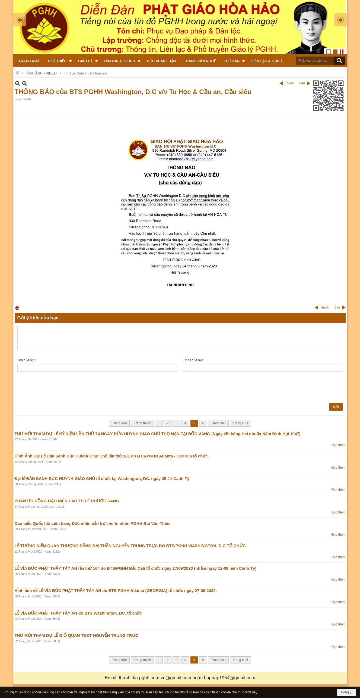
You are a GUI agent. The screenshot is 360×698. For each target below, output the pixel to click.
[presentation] (58, 387)
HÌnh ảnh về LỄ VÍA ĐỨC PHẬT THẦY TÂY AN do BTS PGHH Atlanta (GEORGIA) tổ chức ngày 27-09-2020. (116, 590)
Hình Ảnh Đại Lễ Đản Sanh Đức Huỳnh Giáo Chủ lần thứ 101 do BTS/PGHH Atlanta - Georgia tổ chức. (112, 456)
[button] (59, 61)
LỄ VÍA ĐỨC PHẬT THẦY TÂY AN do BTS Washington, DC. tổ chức (78, 613)
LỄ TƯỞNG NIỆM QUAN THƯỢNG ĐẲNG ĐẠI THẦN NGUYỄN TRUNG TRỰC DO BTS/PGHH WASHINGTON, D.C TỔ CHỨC (130, 545)
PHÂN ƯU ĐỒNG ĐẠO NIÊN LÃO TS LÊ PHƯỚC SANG (67, 500)
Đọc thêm (339, 445)
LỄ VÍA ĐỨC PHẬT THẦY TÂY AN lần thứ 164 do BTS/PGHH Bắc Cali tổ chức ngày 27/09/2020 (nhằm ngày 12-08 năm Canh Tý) (136, 568)
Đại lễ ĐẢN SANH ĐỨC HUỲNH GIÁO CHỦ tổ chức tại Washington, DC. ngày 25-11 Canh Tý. (103, 478)
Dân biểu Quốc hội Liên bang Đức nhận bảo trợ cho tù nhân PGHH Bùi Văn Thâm (93, 523)
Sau (302, 83)
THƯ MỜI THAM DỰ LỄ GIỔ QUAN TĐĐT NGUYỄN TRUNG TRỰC (76, 635)
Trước (289, 83)
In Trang (17, 307)
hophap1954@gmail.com (229, 677)
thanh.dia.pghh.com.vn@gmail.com (155, 677)
